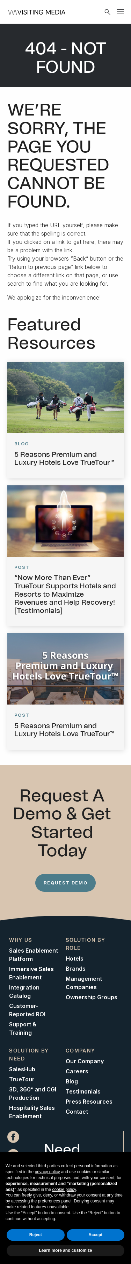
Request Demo (66, 882)
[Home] (57, 12)
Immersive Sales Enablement (31, 973)
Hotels (74, 958)
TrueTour (22, 1079)
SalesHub (22, 1069)
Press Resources (89, 1101)
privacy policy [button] (47, 1171)
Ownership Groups (91, 997)
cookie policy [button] (64, 1189)
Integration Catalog (24, 991)
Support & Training (22, 1028)
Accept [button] (95, 1234)
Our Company (85, 1061)
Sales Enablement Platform (33, 954)
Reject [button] (35, 1234)
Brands (76, 968)
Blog (72, 1081)
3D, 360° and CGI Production (32, 1093)
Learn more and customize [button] (65, 1250)
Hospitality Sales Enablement (32, 1112)
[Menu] (120, 12)
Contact (77, 1111)
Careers (77, 1071)
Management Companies (84, 983)
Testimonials (83, 1091)
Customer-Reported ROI (27, 1010)
